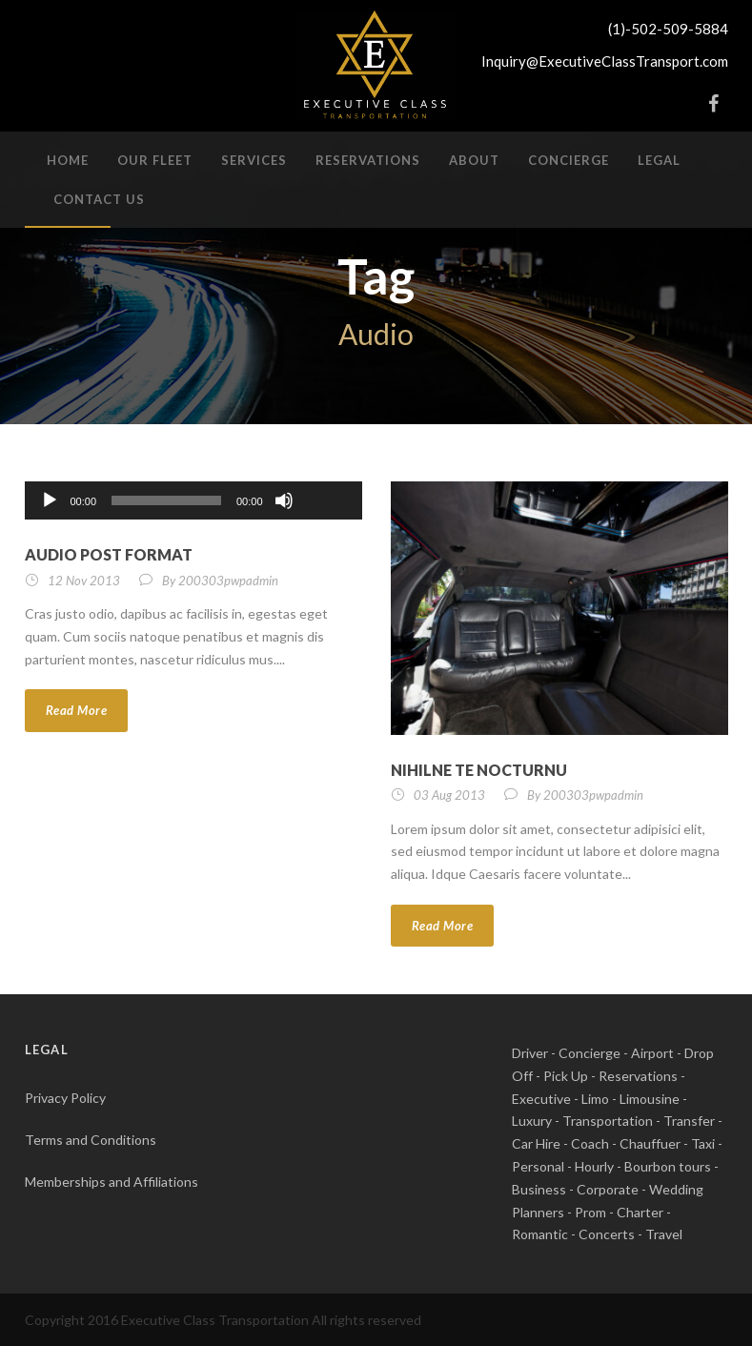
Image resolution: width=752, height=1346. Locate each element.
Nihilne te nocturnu (479, 770)
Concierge (568, 160)
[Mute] (284, 500)
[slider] (166, 500)
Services (254, 160)
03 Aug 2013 (449, 795)
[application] (193, 500)
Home (68, 160)
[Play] (49, 500)
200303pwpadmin (228, 580)
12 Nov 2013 (84, 580)
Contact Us (99, 199)
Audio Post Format (109, 554)
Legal (659, 160)
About (474, 160)
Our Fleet (155, 160)
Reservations (367, 160)
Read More (77, 710)
